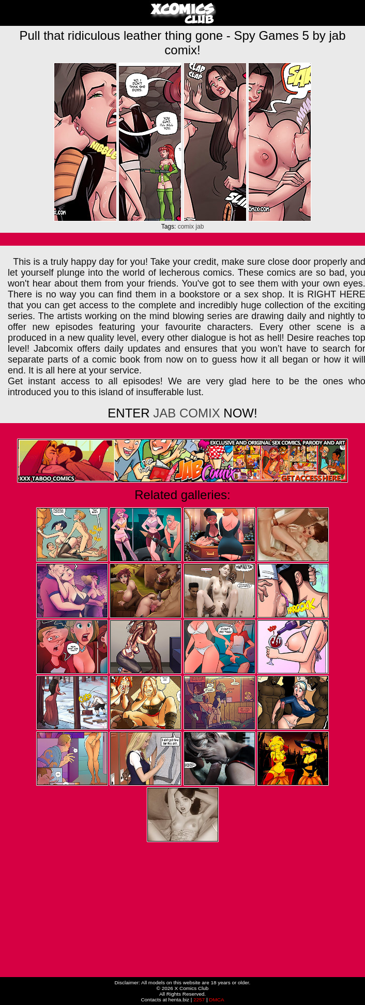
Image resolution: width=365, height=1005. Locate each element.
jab (199, 226)
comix (186, 226)
